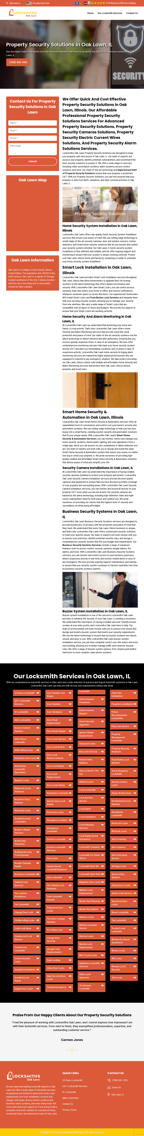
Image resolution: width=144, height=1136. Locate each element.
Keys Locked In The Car (89, 772)
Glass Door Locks (55, 968)
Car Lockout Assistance (21, 895)
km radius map (32, 216)
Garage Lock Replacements (54, 951)
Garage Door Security (53, 939)
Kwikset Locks (86, 782)
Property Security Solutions (120, 750)
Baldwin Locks (22, 780)
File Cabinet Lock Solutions (55, 887)
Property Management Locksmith (118, 737)
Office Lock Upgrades (85, 976)
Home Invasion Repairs (86, 712)
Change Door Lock (24, 912)
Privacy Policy (69, 1110)
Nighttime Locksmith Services (89, 965)
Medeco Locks (86, 917)
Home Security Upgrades (86, 723)
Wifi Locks (117, 958)
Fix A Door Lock (54, 930)
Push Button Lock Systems (104, 297)
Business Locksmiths (25, 874)
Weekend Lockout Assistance (121, 941)
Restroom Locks (120, 823)
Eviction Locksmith (56, 839)
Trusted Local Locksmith (118, 930)
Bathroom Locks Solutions (23, 790)
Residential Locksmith (117, 814)
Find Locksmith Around (54, 898)
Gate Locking (53, 960)
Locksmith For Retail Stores (89, 857)
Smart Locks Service (122, 893)
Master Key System (88, 909)
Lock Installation (87, 817)
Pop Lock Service (120, 726)
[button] (67, 1049)
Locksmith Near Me (89, 866)
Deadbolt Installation (25, 969)
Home (90, 13)
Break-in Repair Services (22, 831)
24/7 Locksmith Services (22, 702)
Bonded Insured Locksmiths (23, 820)
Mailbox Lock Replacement (86, 892)
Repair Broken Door (121, 793)
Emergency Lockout (57, 820)
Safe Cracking (119, 839)
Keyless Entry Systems (85, 761)
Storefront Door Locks (119, 903)
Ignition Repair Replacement (86, 734)
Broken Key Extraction (20, 842)
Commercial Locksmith (21, 949)
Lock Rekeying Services (86, 826)
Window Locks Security (119, 968)
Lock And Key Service (86, 799)
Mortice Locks (86, 936)
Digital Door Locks (24, 989)
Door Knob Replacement (53, 722)
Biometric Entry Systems (22, 801)
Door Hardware (54, 712)
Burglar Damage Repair (23, 865)
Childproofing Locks (24, 920)
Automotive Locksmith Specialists (20, 769)
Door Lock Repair (55, 766)
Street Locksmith (120, 912)
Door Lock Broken (56, 747)
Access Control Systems (22, 729)
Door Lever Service (56, 739)
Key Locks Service (88, 751)
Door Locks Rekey (56, 785)
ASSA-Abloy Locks (24, 750)
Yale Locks (117, 977)
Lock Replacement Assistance (88, 837)
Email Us (116, 1087)
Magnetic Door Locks (90, 882)
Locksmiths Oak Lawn (72, 1132)
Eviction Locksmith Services (56, 849)
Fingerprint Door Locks (55, 909)
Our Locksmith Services (110, 13)
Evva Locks (52, 858)
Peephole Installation (122, 704)
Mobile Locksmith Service (88, 927)
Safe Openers (119, 847)
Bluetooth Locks (23, 810)
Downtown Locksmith (57, 793)
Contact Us (132, 13)
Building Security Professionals (23, 854)
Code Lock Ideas (23, 928)
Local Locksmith (87, 790)
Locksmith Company (89, 847)
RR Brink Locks (119, 831)
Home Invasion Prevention (86, 701)
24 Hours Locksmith (25, 693)
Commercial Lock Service (23, 938)
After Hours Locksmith (20, 741)
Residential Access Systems (121, 803)
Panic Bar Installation (117, 694)
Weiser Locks (118, 950)
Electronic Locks (55, 812)
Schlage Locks (119, 866)
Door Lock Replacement (53, 776)
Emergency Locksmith (52, 830)
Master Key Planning (89, 901)
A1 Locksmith (21, 712)
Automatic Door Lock (25, 758)
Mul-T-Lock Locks (88, 955)
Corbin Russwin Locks (22, 960)
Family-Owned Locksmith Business (57, 868)
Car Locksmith (22, 904)
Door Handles (54, 704)
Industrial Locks (87, 743)
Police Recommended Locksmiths (119, 715)
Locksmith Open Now (89, 874)
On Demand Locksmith (85, 987)
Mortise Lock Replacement (86, 946)
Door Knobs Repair (56, 731)
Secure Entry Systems (118, 876)
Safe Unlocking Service (119, 857)
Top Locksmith (119, 920)
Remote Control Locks (119, 783)
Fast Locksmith (54, 877)
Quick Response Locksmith (120, 772)
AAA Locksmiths (23, 720)
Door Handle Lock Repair (56, 694)
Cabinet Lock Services (21, 884)
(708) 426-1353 (18, 62)
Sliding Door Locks (121, 885)
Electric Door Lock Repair (56, 803)
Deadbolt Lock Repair (22, 979)
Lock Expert (85, 809)
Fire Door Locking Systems (56, 920)
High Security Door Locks (56, 978)
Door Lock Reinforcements (55, 756)
